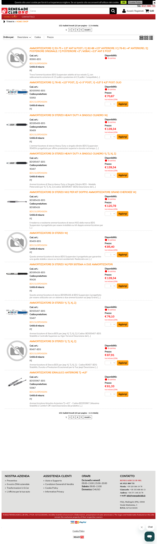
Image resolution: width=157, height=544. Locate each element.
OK (122, 2)
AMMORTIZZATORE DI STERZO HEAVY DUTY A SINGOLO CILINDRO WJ (69, 117)
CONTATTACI (28, 18)
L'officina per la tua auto (18, 494)
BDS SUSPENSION (38, 66)
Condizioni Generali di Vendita (59, 487)
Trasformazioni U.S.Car (17, 490)
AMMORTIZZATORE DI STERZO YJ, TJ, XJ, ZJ (53, 305)
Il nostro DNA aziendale (18, 487)
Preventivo (12, 483)
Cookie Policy (133, 2)
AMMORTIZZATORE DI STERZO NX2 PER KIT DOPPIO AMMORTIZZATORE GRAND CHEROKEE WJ (83, 194)
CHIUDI (154, 3)
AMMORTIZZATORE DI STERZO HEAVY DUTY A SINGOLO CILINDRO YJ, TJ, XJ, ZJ (73, 156)
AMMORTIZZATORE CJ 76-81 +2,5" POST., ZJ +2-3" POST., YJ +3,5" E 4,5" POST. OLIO (75, 85)
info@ (136, 498)
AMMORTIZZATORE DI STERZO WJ (49, 235)
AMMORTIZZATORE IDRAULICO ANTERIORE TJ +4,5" (58, 375)
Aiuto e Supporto (53, 483)
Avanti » (87, 32)
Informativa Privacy (54, 494)
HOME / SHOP (10, 18)
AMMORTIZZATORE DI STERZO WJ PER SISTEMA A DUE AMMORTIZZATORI (71, 267)
